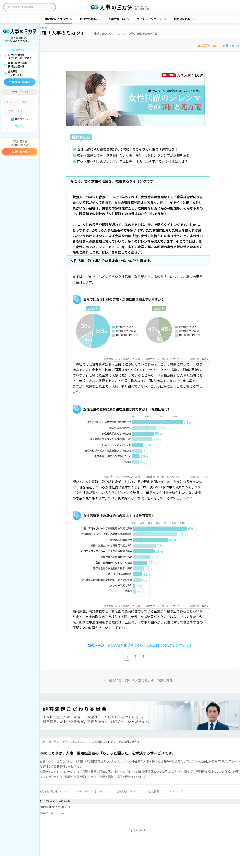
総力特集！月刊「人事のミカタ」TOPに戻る (141, 681)
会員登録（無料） (20, 82)
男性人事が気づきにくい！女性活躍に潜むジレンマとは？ (138, 646)
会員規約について (126, 791)
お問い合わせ (19, 151)
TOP (42, 741)
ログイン (20, 126)
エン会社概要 (151, 791)
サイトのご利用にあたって (93, 791)
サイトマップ (174, 791)
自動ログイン (21, 119)
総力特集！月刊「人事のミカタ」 (68, 741)
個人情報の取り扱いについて (55, 791)
